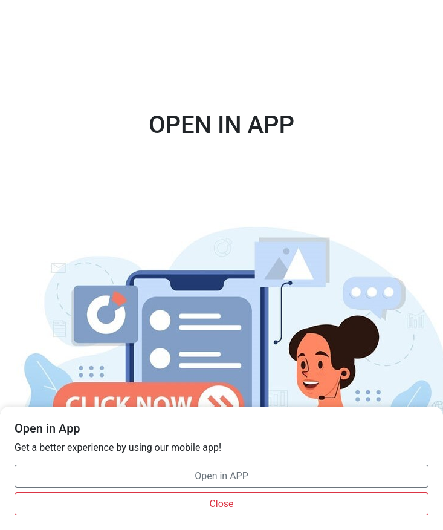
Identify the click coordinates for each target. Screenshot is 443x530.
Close (221, 503)
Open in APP (221, 476)
